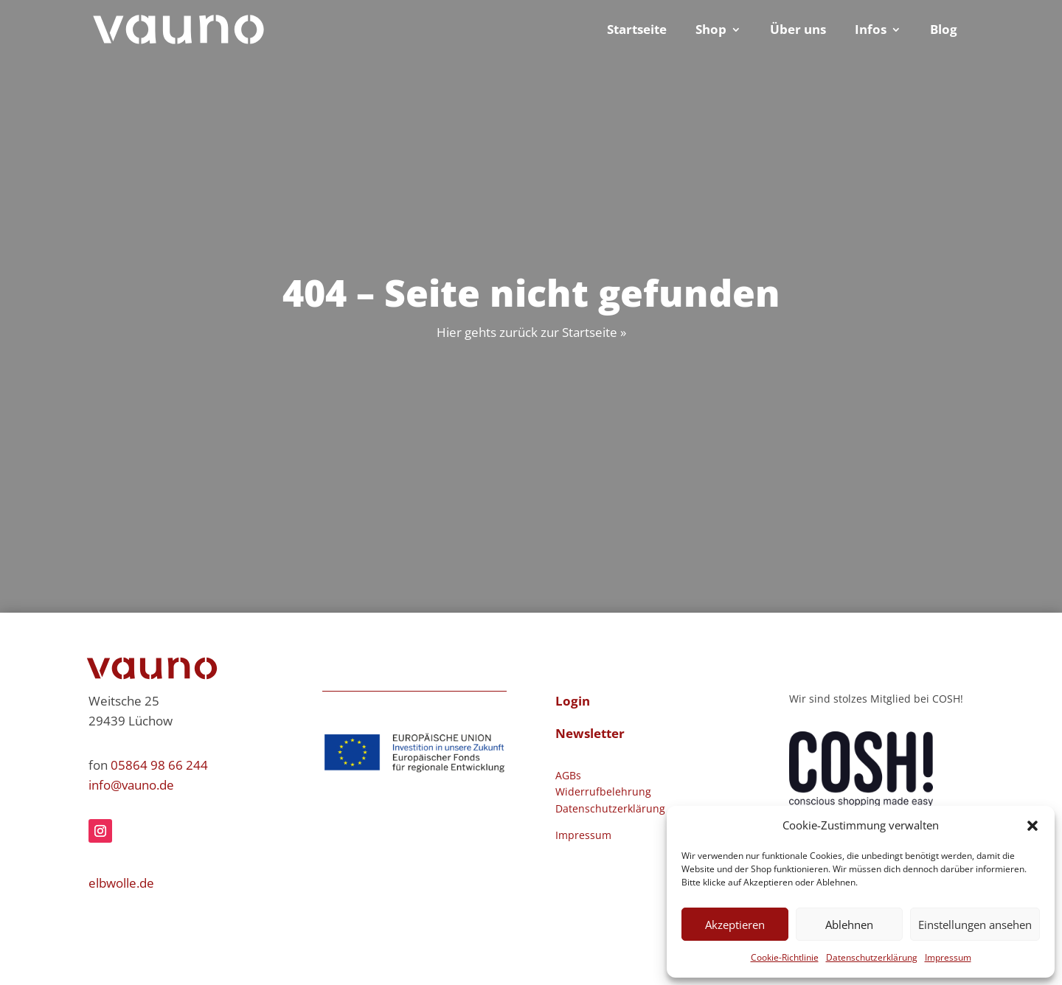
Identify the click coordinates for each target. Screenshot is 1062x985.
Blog (943, 31)
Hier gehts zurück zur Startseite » (531, 332)
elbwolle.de (121, 882)
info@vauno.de (131, 784)
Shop (710, 31)
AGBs (568, 775)
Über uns (798, 31)
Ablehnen (849, 924)
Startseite (637, 31)
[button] (1032, 825)
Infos (870, 31)
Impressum (948, 957)
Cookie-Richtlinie (785, 957)
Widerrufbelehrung (603, 791)
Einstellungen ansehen (975, 924)
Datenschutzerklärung (871, 957)
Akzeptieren (735, 924)
